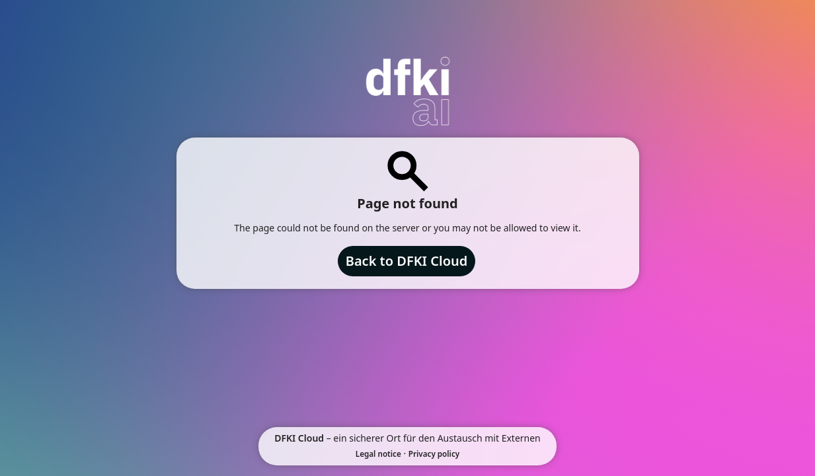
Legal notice (378, 454)
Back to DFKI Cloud (407, 261)
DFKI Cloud (299, 438)
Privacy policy (433, 454)
